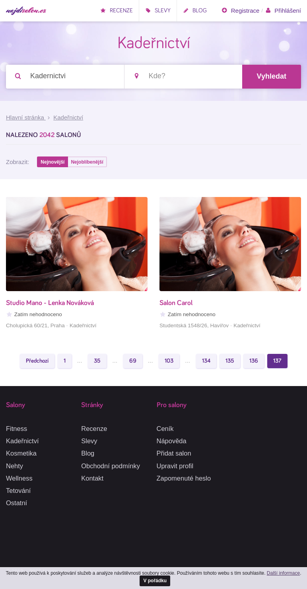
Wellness (19, 478)
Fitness (16, 428)
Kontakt (92, 478)
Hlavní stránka (26, 117)
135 (229, 361)
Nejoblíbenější (87, 162)
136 (253, 361)
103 (169, 361)
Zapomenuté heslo (184, 478)
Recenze (116, 11)
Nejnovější (52, 162)
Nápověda (172, 440)
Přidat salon (174, 453)
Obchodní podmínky (110, 465)
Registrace (240, 11)
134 (206, 361)
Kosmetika (21, 453)
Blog (195, 11)
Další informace (283, 573)
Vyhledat (271, 76)
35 (97, 361)
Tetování (18, 490)
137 (277, 361)
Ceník (165, 428)
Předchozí (37, 361)
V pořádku (155, 580)
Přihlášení (283, 11)
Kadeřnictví (22, 440)
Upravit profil (175, 465)
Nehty (14, 465)
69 (132, 361)
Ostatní (16, 502)
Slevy (158, 11)
